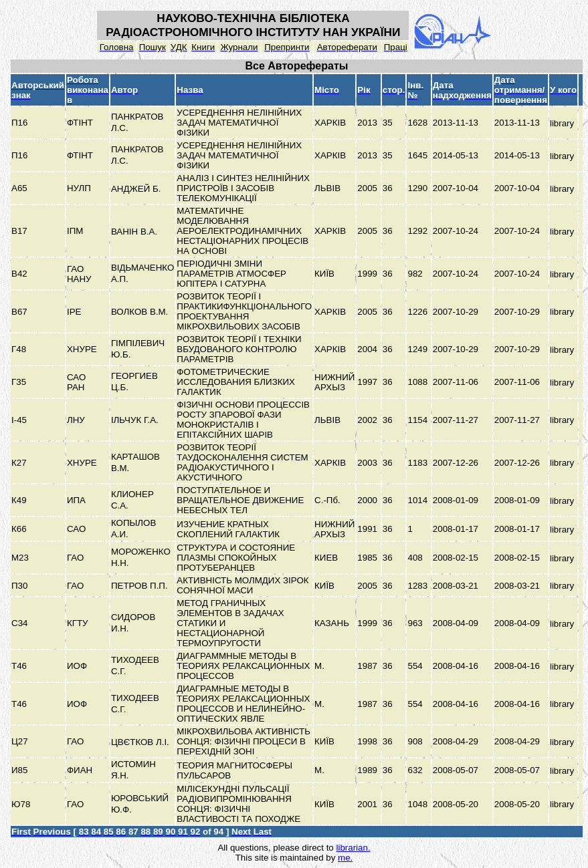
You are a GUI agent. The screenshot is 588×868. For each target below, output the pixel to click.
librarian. (353, 848)
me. (345, 858)
